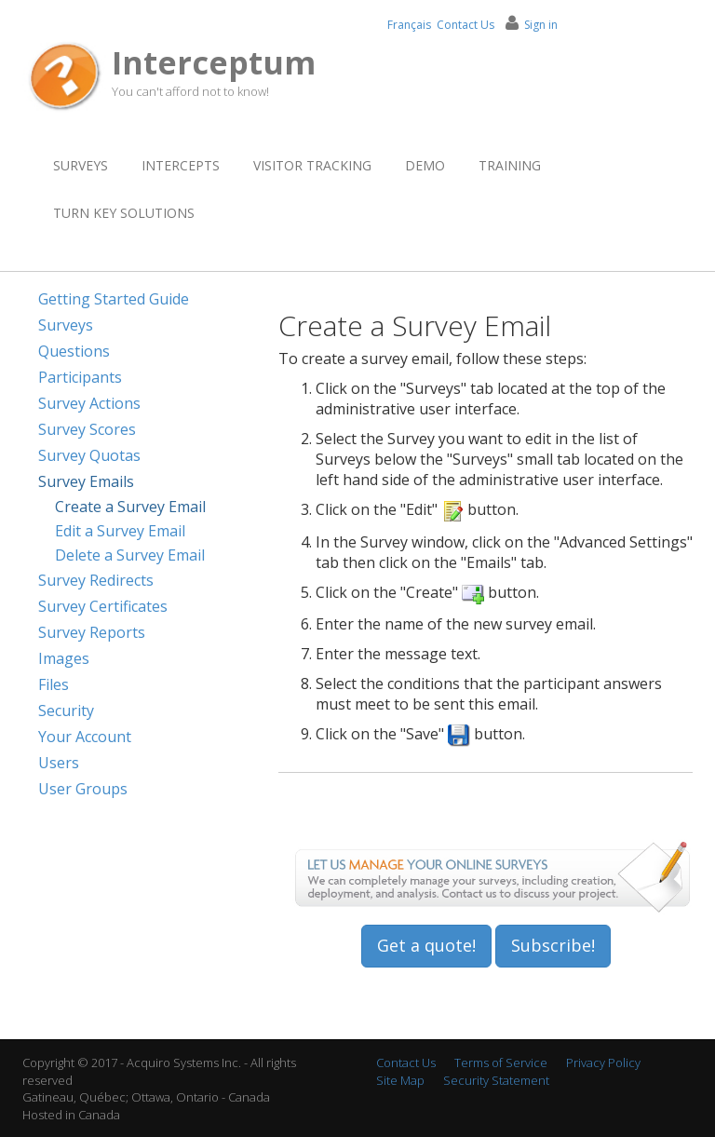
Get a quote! (426, 945)
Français (409, 25)
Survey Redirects (96, 580)
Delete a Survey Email (130, 555)
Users (58, 762)
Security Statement (496, 1080)
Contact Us (465, 25)
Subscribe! (553, 945)
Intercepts (181, 165)
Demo (425, 165)
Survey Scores (87, 429)
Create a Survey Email (130, 506)
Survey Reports (91, 632)
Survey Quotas (89, 455)
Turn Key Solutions (124, 213)
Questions (74, 351)
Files (53, 684)
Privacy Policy (603, 1062)
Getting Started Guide (113, 299)
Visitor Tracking (312, 165)
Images (63, 658)
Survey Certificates (103, 606)
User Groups (83, 788)
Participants (80, 377)
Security (66, 710)
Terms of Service (500, 1062)
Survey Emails (86, 481)
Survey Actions (89, 403)
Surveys (80, 165)
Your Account (84, 736)
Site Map (400, 1080)
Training (510, 165)
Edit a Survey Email (120, 531)
